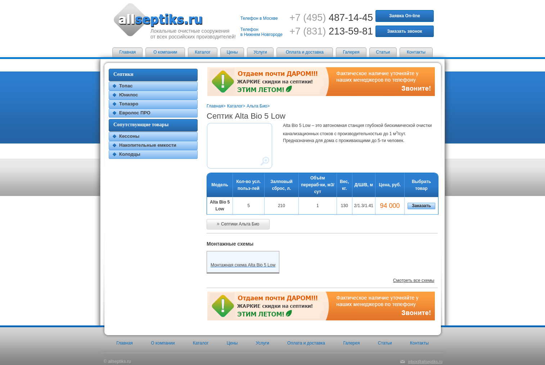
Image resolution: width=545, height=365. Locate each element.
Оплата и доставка (305, 52)
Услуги (260, 52)
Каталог (203, 52)
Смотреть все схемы (413, 280)
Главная (127, 52)
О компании (165, 52)
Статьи (383, 52)
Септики (123, 74)
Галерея (351, 52)
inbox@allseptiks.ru (425, 361)
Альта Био (257, 106)
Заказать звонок (404, 31)
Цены (232, 52)
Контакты (416, 52)
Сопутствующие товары (140, 124)
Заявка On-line (404, 15)
